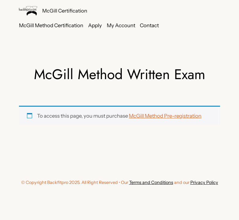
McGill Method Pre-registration (165, 116)
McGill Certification (64, 11)
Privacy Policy (204, 182)
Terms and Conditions (151, 182)
